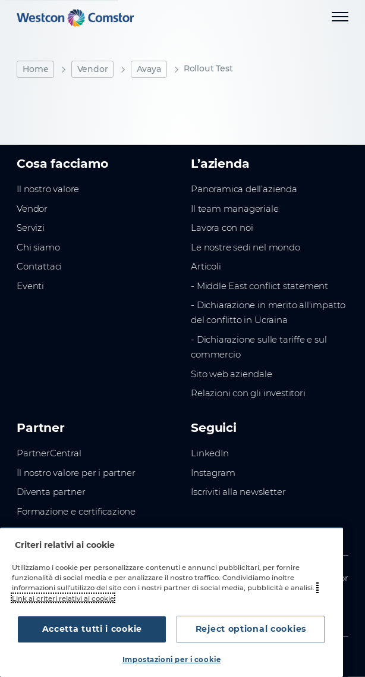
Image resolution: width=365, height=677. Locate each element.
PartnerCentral (49, 453)
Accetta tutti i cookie (96, 628)
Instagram (213, 473)
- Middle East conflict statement (259, 286)
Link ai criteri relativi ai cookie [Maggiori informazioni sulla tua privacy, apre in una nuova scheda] (63, 598)
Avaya (149, 69)
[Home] (75, 17)
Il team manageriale (234, 208)
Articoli (206, 266)
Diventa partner (51, 492)
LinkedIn (210, 453)
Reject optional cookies (247, 628)
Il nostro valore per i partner (76, 473)
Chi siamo (38, 247)
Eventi (30, 286)
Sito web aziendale (231, 374)
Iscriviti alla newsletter (238, 492)
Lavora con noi (222, 227)
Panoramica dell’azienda (244, 189)
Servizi (31, 227)
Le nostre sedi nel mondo (245, 247)
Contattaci (39, 266)
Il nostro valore (48, 189)
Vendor (92, 69)
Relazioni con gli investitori (248, 393)
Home (35, 69)
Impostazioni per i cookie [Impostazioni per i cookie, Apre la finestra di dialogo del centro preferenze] (171, 660)
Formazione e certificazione (76, 511)
